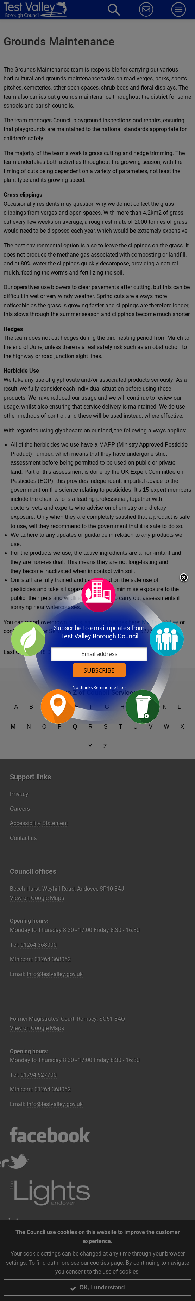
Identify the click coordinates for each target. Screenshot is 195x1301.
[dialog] (97, 650)
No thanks (83, 688)
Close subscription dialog (183, 578)
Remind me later (110, 688)
